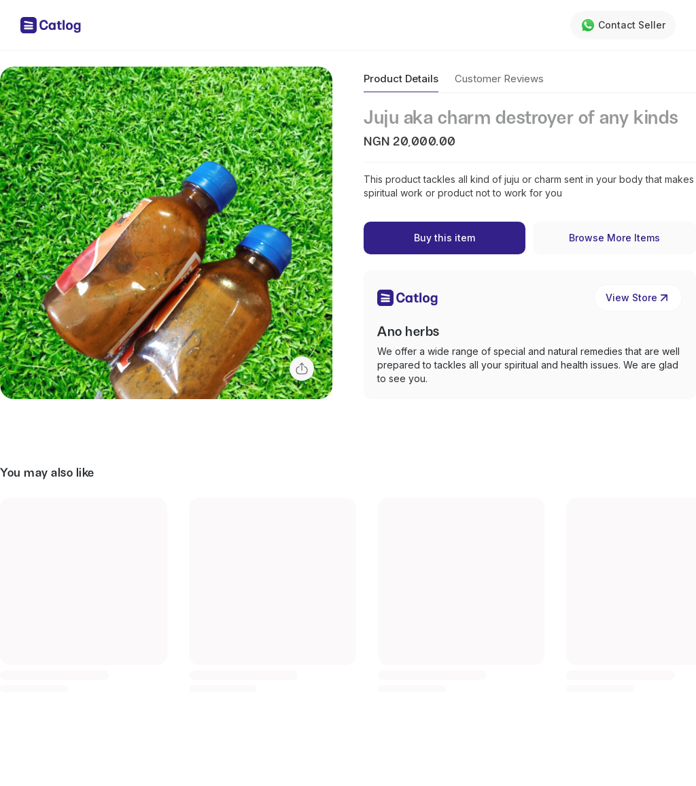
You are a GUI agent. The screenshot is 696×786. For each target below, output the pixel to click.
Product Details (401, 78)
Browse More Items (614, 237)
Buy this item (444, 237)
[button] (166, 233)
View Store (638, 298)
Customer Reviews (499, 78)
